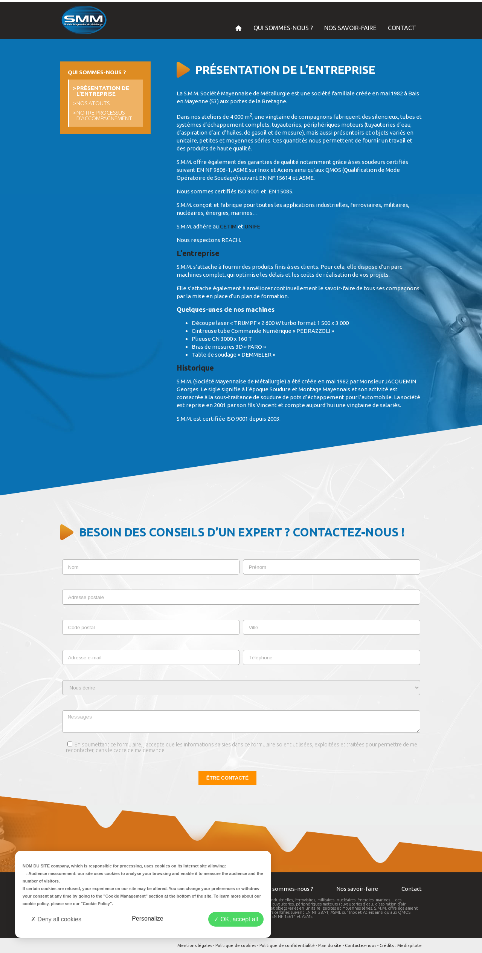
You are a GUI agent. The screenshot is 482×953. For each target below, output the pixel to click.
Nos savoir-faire (357, 889)
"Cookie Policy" (96, 903)
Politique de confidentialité (287, 945)
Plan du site (330, 945)
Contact (411, 889)
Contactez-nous (360, 945)
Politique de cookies (235, 945)
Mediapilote (409, 945)
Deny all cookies (56, 919)
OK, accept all (236, 919)
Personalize (147, 918)
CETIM (228, 226)
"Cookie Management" (126, 896)
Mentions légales (194, 945)
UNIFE (252, 226)
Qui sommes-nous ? (287, 889)
